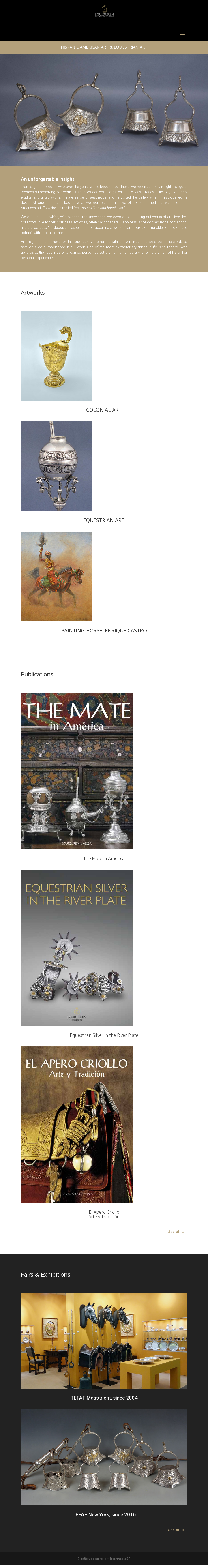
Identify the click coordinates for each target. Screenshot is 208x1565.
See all (174, 1232)
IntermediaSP (120, 1559)
